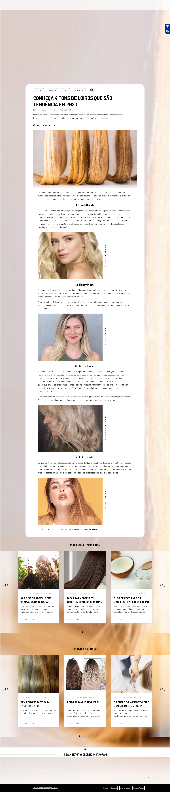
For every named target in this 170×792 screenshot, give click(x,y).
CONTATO (72, 5)
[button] (82, 632)
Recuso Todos (138, 788)
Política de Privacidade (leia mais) (45, 788)
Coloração (53, 90)
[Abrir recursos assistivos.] (167, 26)
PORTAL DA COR (45, 5)
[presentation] (2, 584)
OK (149, 777)
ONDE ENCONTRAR (85, 5)
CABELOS (31, 5)
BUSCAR (161, 5)
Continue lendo (26, 619)
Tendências (79, 90)
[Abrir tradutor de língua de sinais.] (167, 31)
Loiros (66, 90)
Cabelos (40, 90)
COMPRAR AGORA (118, 5)
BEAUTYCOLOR (42, 110)
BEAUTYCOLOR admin (44, 593)
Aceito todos (125, 788)
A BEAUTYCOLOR (60, 5)
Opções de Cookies (110, 788)
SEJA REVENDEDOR (101, 5)
